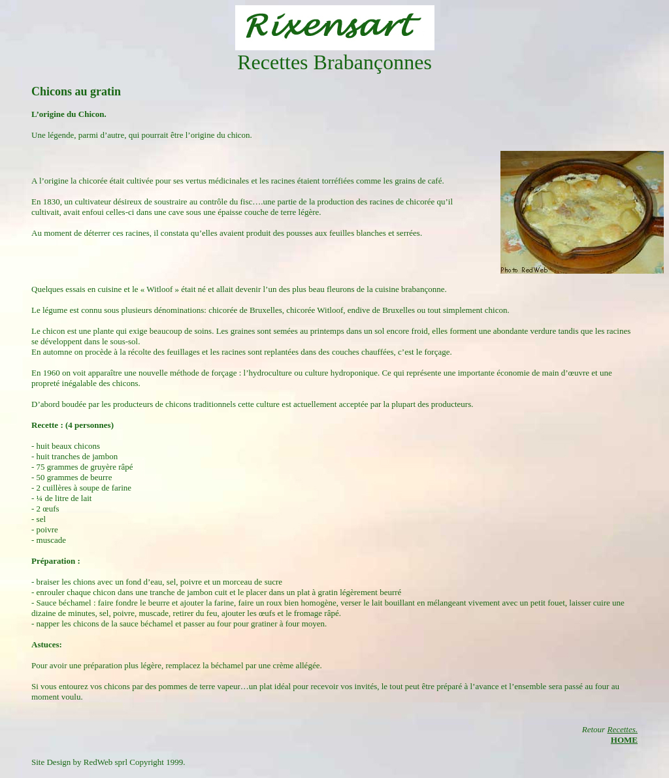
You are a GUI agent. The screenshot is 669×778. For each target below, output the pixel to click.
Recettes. (622, 729)
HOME (624, 740)
